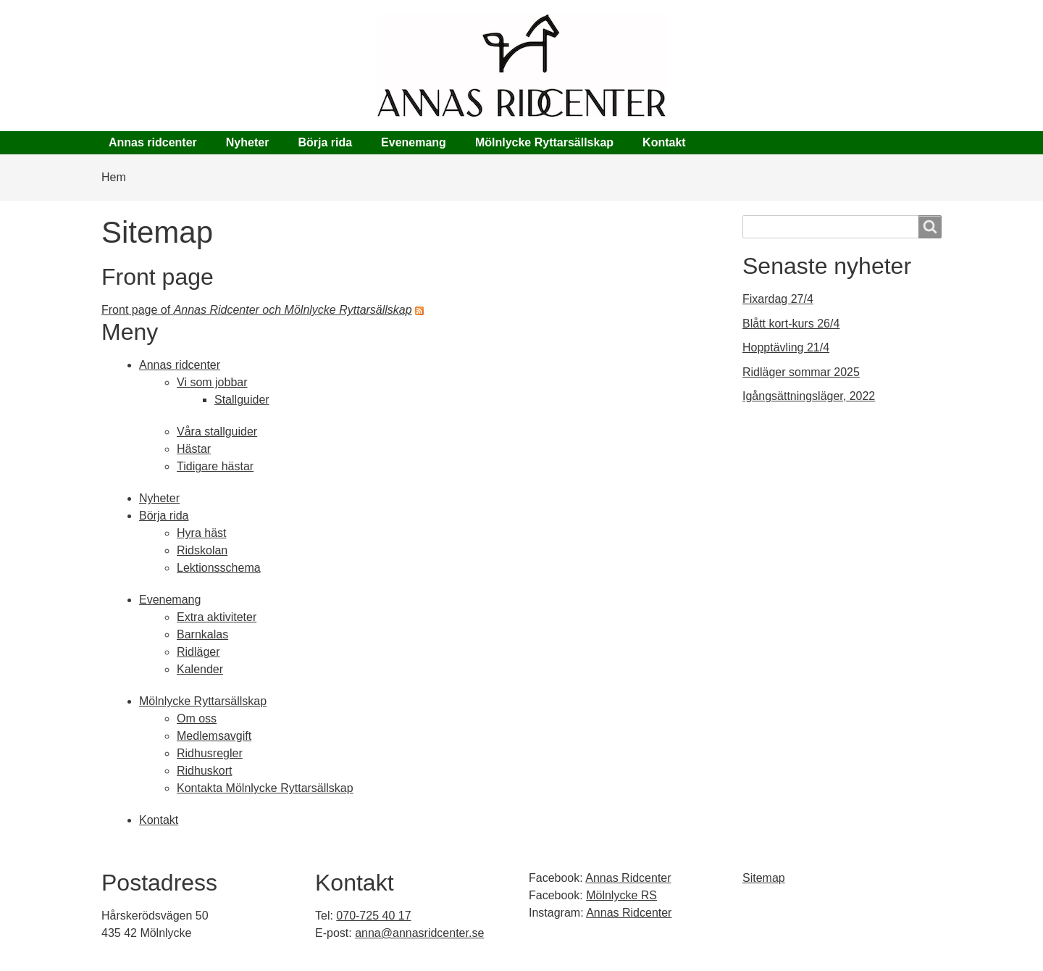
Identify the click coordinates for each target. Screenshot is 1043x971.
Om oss (197, 718)
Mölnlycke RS (621, 895)
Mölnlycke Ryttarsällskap (544, 142)
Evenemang (413, 142)
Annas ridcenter (153, 142)
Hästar (194, 449)
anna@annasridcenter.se (419, 933)
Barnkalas (202, 634)
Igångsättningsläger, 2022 (808, 396)
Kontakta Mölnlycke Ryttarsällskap (265, 788)
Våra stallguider (217, 431)
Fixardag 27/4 (777, 299)
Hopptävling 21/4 (785, 347)
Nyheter (247, 142)
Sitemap (763, 878)
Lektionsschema (219, 568)
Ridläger (198, 652)
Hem (113, 177)
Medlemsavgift (214, 736)
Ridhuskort (204, 770)
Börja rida (325, 142)
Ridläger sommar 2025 (801, 372)
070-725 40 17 (373, 915)
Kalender (200, 669)
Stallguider (241, 399)
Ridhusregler (210, 753)
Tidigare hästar (215, 466)
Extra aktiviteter (216, 617)
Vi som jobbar (212, 382)
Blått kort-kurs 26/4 (790, 323)
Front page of (256, 310)
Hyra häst (201, 533)
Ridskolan (202, 550)
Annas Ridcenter (628, 878)
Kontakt (664, 142)
